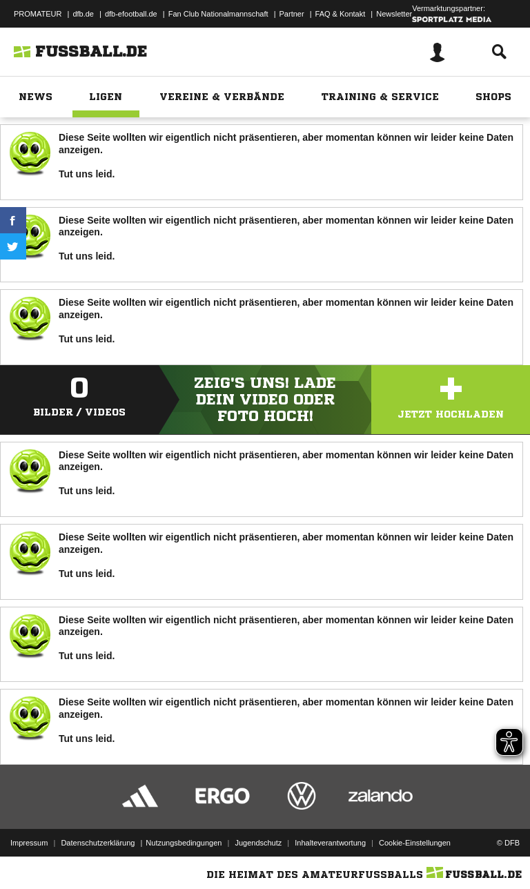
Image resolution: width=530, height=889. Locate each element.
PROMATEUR (37, 14)
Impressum (29, 843)
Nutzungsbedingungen (184, 843)
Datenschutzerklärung (98, 843)
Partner (291, 14)
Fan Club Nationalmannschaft (218, 14)
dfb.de (83, 14)
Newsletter (394, 14)
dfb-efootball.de (131, 14)
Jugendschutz (258, 843)
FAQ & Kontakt (340, 14)
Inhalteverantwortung (330, 843)
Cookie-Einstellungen (415, 843)
